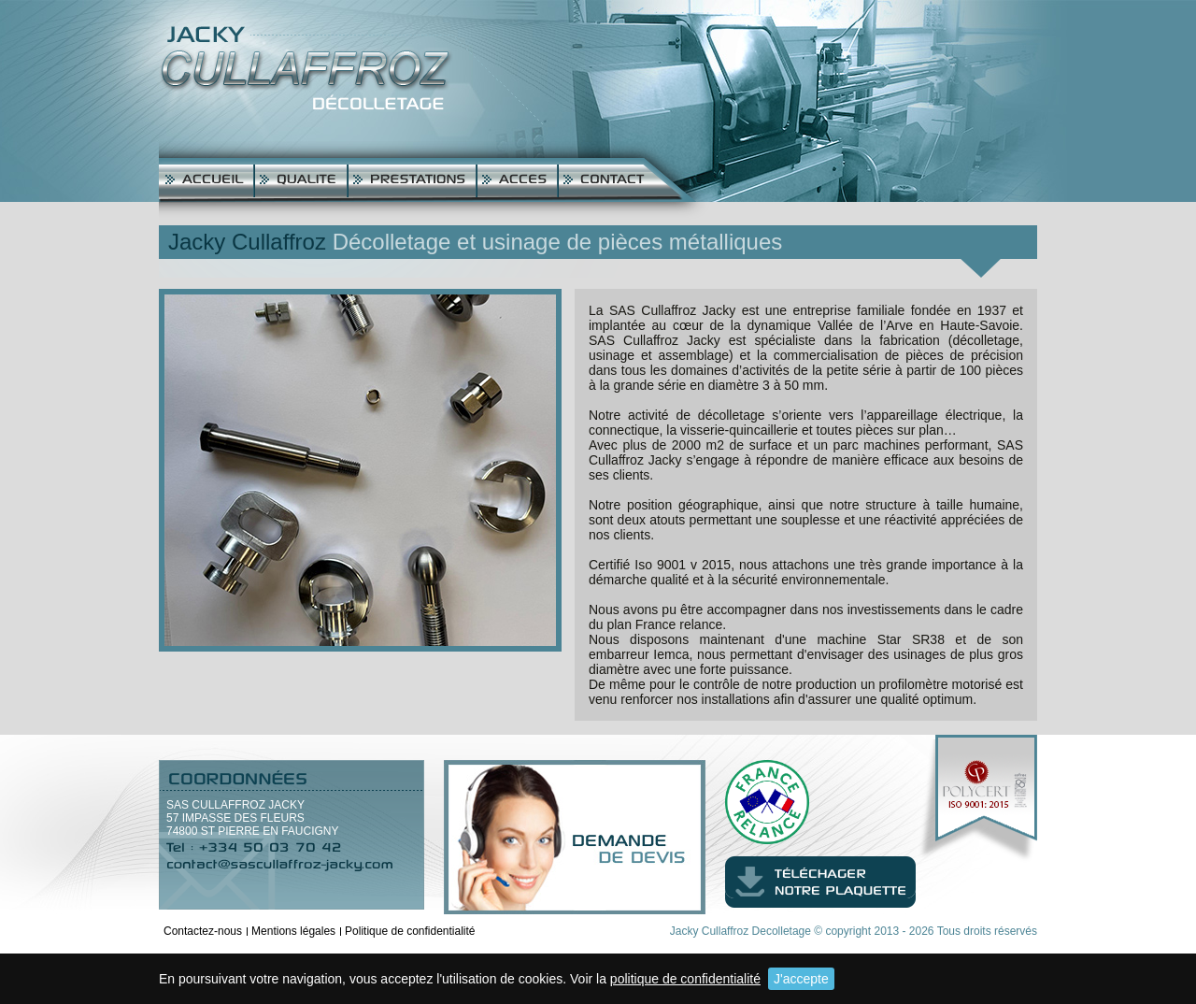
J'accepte (801, 978)
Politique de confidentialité (410, 931)
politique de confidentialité (685, 978)
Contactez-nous (203, 931)
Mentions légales (293, 931)
